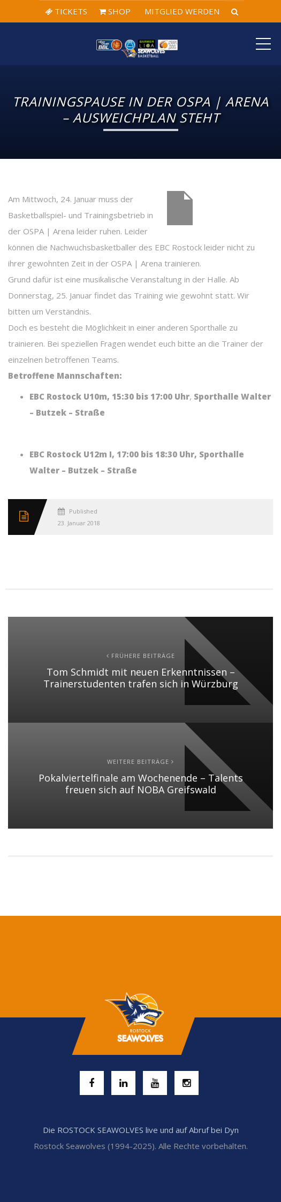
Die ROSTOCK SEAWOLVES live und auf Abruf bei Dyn (141, 1129)
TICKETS (66, 11)
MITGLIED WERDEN (180, 11)
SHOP (115, 11)
